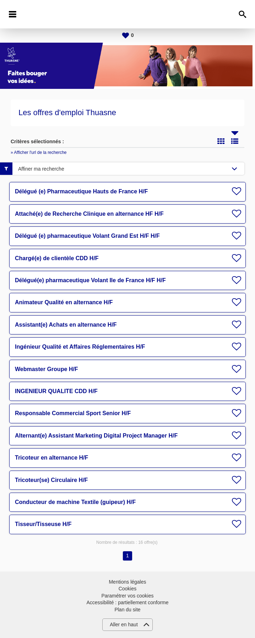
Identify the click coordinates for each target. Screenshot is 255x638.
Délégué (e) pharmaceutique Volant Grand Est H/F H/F (87, 236)
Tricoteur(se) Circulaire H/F (51, 480)
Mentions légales (127, 582)
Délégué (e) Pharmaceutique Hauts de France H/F (81, 191)
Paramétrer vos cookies (127, 596)
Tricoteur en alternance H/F (51, 458)
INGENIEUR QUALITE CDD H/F (56, 391)
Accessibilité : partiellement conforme (127, 602)
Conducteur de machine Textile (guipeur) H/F (75, 502)
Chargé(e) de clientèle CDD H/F (57, 258)
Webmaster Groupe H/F (46, 369)
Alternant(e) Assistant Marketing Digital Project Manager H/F (96, 436)
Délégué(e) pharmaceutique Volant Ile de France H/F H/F (90, 280)
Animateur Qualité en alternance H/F (64, 302)
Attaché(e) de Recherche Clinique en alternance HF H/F (89, 214)
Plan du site (127, 609)
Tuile (221, 141)
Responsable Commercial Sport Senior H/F (73, 413)
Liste (234, 141)
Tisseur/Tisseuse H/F (43, 524)
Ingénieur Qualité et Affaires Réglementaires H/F (80, 347)
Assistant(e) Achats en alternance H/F (66, 325)
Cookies (128, 588)
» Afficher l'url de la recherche (39, 152)
